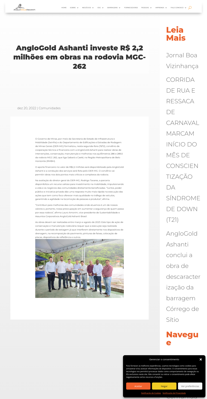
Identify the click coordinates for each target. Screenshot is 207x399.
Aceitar (138, 386)
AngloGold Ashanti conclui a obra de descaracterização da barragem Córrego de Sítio (183, 276)
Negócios (86, 8)
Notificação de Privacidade (174, 393)
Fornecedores (131, 8)
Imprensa (159, 8)
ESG (99, 8)
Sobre (73, 8)
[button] (200, 359)
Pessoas (145, 8)
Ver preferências (190, 386)
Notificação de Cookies (151, 393)
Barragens (112, 8)
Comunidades (50, 108)
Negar (164, 386)
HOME (64, 8)
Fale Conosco (177, 8)
